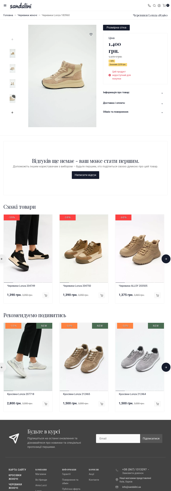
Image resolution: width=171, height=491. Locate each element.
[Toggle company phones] (149, 5)
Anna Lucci (41, 431)
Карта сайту (17, 415)
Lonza (38, 437)
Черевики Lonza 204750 (77, 231)
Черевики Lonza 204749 (21, 231)
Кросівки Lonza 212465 (76, 340)
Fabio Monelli (42, 442)
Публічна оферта (71, 435)
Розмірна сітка (116, 27)
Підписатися (151, 384)
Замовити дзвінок (133, 419)
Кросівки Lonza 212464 (132, 340)
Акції (91, 420)
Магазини (40, 420)
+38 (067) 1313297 (134, 415)
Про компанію (70, 440)
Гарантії (66, 420)
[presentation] (12, 39)
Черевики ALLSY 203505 (133, 231)
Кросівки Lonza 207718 (20, 340)
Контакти (94, 425)
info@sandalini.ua (131, 433)
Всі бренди (41, 425)
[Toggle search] (154, 5)
